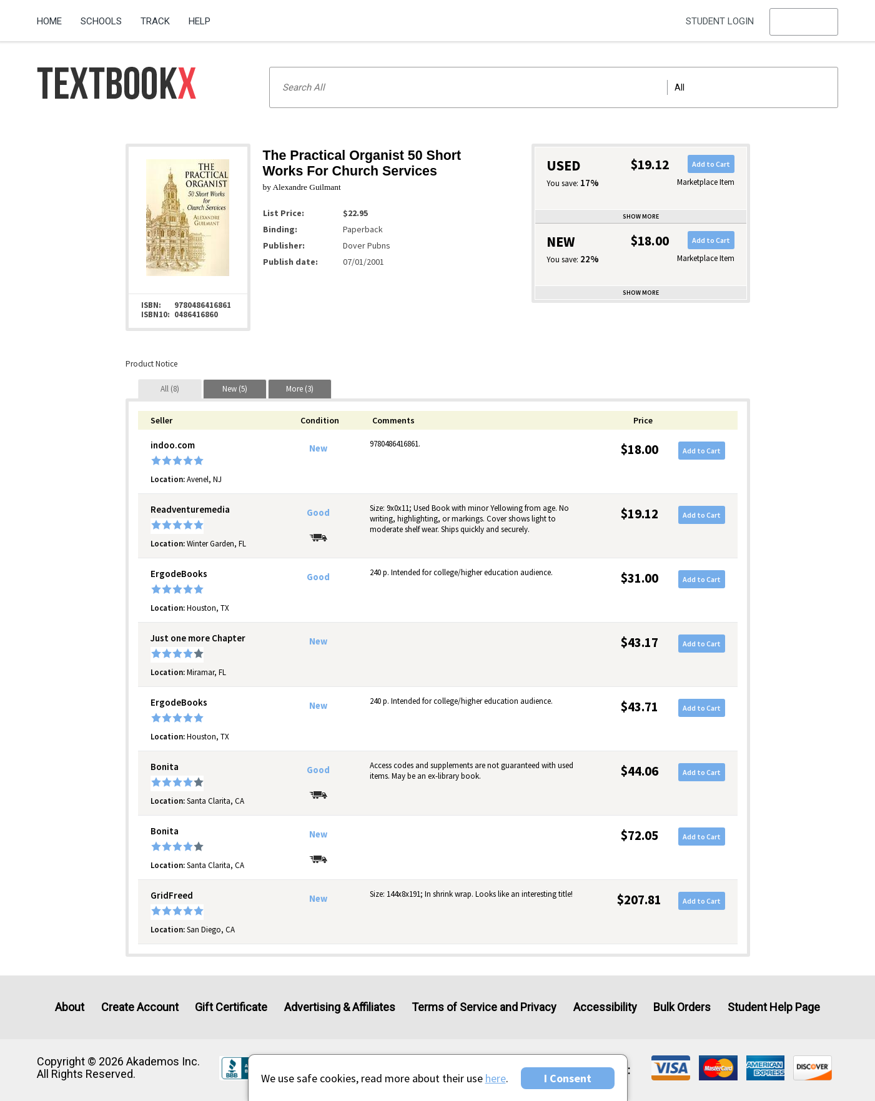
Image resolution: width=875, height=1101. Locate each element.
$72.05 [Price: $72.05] (639, 835)
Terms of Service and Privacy (484, 1007)
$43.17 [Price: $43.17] (639, 642)
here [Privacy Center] (495, 1078)
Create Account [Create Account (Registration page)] (140, 1007)
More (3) (300, 388)
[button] (803, 22)
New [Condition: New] (318, 448)
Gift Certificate (231, 1007)
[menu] (803, 22)
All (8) (170, 388)
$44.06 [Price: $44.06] (639, 771)
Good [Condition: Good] (318, 512)
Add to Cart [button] (711, 164)
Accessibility (605, 1007)
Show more (641, 216)
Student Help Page (774, 1007)
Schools (101, 21)
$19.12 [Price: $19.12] (639, 513)
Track (155, 21)
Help (199, 21)
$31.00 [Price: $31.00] (639, 578)
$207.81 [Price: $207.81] (639, 899)
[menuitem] (54, 16)
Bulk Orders (682, 1007)
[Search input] (553, 87)
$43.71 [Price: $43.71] (639, 706)
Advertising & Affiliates (339, 1007)
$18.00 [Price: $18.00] (639, 449)
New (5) (234, 388)
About (69, 1007)
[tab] (170, 388)
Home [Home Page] (49, 21)
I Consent (567, 1078)
